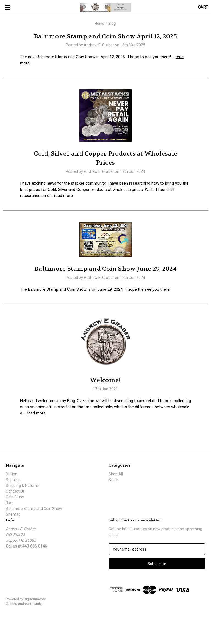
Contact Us (15, 491)
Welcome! (105, 380)
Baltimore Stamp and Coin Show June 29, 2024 (105, 269)
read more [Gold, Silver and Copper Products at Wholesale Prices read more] (63, 195)
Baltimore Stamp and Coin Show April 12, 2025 (105, 36)
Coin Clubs (15, 497)
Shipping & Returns (22, 485)
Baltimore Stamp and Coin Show (34, 508)
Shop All (116, 474)
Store (113, 480)
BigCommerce (35, 599)
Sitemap (13, 514)
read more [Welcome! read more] (36, 413)
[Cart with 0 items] (203, 7)
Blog (9, 503)
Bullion (11, 474)
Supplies (13, 480)
